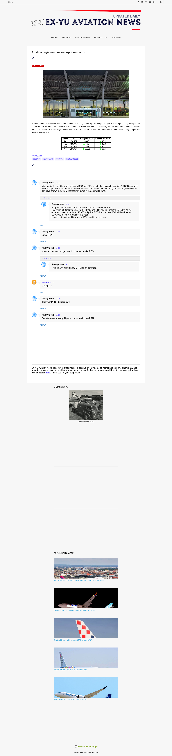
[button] (33, 58)
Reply (43, 225)
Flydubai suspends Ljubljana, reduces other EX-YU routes (74, 610)
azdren (45, 282)
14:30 (58, 232)
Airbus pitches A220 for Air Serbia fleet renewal (70, 700)
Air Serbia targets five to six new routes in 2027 (70, 670)
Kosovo (36, 159)
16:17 (52, 282)
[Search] (161, 2)
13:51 (58, 183)
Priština (59, 159)
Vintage (66, 37)
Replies (47, 198)
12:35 (58, 315)
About (54, 37)
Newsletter (101, 37)
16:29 (67, 264)
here (48, 373)
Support (116, 37)
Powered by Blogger (86, 747)
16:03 (58, 248)
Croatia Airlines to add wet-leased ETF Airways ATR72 (73, 640)
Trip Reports (82, 37)
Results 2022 (72, 159)
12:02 (58, 299)
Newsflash (48, 159)
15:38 (67, 204)
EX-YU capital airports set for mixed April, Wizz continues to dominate (78, 580)
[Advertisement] (86, 446)
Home (10, 2)
